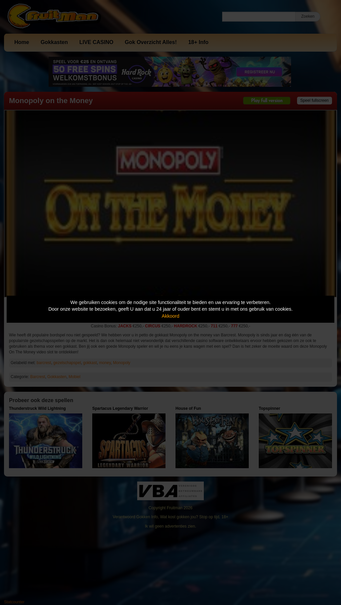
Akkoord (170, 316)
